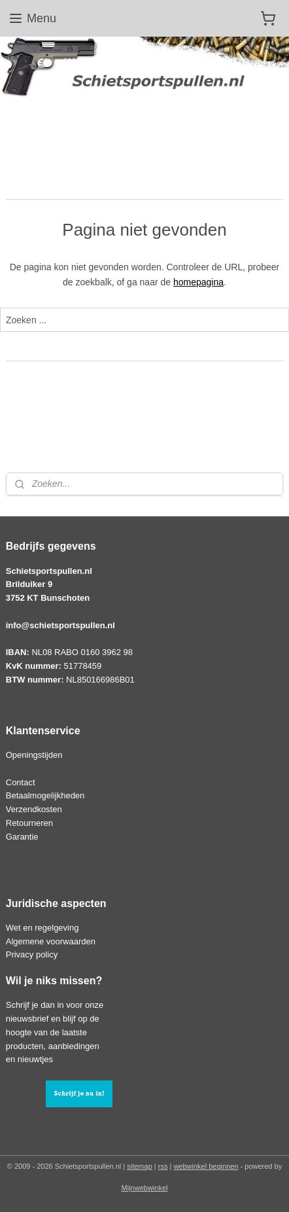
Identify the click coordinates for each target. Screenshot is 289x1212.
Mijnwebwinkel (145, 1188)
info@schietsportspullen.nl (60, 625)
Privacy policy (32, 954)
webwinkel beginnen (205, 1166)
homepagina (198, 282)
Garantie (22, 837)
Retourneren (29, 823)
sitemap (139, 1166)
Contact (20, 782)
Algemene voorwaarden (50, 941)
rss (163, 1166)
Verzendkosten (34, 809)
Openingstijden (34, 755)
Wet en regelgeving (42, 928)
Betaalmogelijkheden (45, 795)
